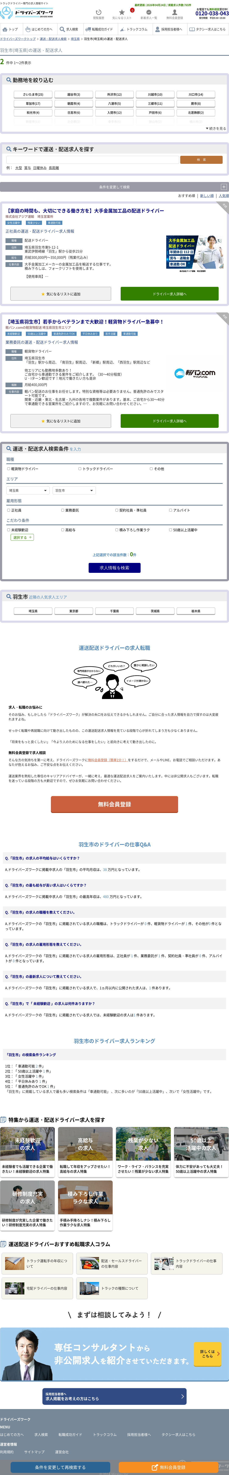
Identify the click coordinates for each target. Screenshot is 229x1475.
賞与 (27, 167)
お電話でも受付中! (212, 13)
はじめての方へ (42, 29)
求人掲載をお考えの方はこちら (113, 1397)
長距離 (54, 167)
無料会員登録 (114, 805)
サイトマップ (34, 1452)
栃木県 (195, 612)
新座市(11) (33, 121)
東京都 (73, 612)
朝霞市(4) (73, 103)
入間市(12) (114, 112)
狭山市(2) (155, 121)
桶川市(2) (196, 121)
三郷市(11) (155, 103)
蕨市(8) (196, 103)
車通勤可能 (54, 222)
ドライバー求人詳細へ (169, 293)
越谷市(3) (73, 94)
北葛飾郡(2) (196, 112)
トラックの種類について (109, 1289)
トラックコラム (137, 29)
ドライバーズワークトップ (18, 39)
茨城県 (155, 612)
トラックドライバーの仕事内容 (185, 1264)
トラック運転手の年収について (36, 1264)
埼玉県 (75, 39)
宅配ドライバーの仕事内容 (36, 1289)
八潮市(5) (114, 103)
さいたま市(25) (33, 94)
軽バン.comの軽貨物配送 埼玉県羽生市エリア (38, 327)
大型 (18, 167)
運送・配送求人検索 (53, 39)
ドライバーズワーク (15, 1420)
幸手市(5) (114, 121)
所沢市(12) (114, 94)
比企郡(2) (73, 121)
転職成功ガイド (102, 29)
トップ (13, 29)
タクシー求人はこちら (211, 29)
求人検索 (72, 29)
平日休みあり (90, 334)
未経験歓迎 (13, 334)
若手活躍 (110, 334)
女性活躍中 (13, 222)
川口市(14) (196, 94)
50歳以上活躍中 (37, 334)
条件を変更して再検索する (60, 1467)
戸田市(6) (155, 112)
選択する (20, 538)
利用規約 (7, 1452)
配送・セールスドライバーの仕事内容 (111, 1264)
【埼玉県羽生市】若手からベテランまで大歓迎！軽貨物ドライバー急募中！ (85, 321)
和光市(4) (33, 112)
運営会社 (62, 1452)
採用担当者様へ (171, 29)
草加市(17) (33, 103)
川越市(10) (155, 94)
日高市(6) (73, 112)
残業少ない (34, 222)
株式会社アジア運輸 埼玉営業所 (29, 215)
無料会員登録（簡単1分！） (108, 761)
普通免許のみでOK (64, 334)
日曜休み (40, 167)
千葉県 (114, 612)
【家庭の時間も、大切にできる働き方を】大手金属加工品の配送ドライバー (85, 209)
